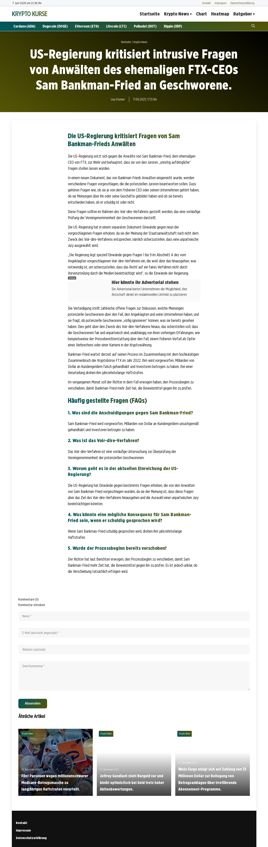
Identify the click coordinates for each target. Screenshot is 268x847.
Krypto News (176, 14)
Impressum (220, 3)
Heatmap (220, 14)
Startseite (150, 14)
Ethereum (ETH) (87, 26)
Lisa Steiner (118, 99)
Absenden (33, 703)
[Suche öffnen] (253, 26)
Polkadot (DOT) (145, 26)
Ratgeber (242, 14)
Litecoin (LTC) (116, 26)
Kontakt (206, 3)
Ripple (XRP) (173, 26)
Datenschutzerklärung (242, 3)
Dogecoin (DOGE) (55, 26)
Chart (201, 14)
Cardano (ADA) (24, 26)
